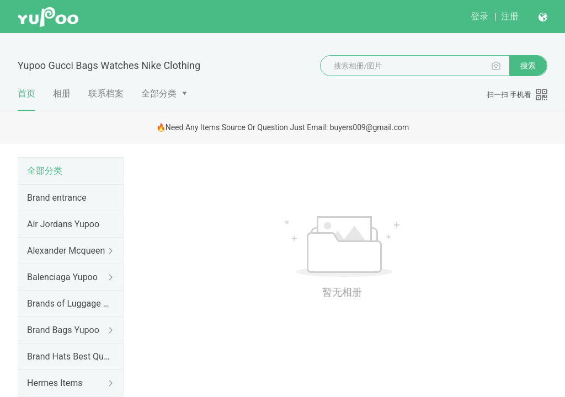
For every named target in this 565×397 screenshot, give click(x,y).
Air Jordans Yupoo (63, 224)
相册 (62, 93)
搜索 (528, 65)
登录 (479, 16)
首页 (26, 99)
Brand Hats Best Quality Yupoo (68, 356)
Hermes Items (54, 383)
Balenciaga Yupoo (62, 277)
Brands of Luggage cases (68, 303)
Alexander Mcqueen (66, 250)
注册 (510, 16)
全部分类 (159, 93)
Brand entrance (57, 197)
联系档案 (106, 93)
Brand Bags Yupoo (63, 330)
